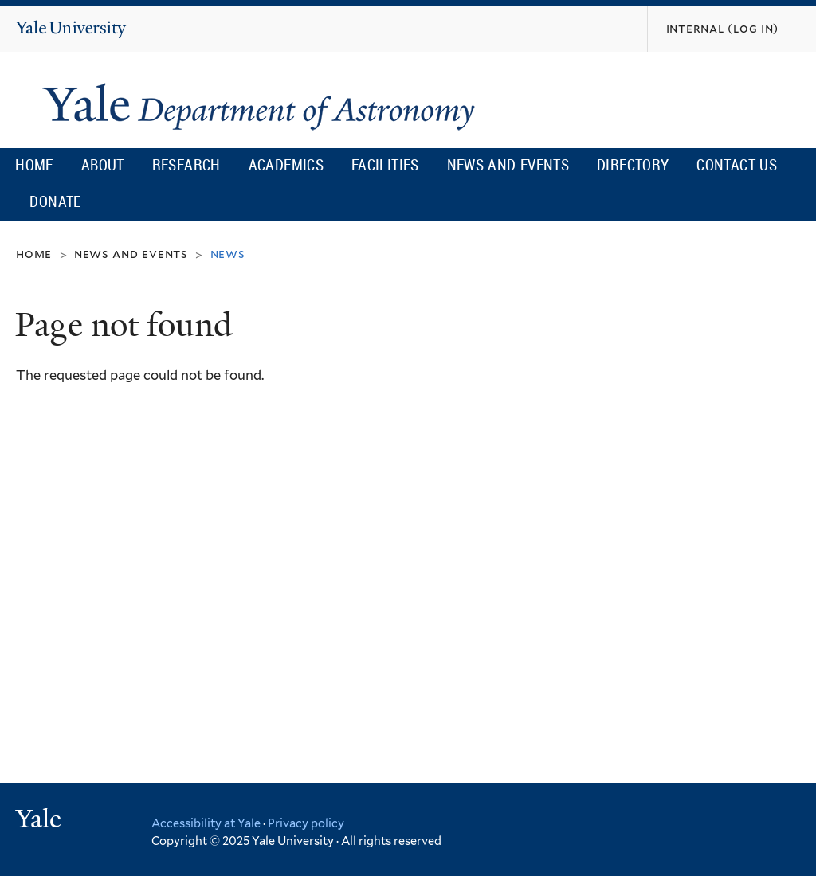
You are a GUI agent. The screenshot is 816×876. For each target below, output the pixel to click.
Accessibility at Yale (206, 823)
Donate (54, 201)
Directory (633, 164)
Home (34, 164)
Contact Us (736, 164)
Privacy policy (306, 823)
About (102, 164)
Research (186, 164)
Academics (286, 164)
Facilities (385, 164)
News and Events (508, 164)
